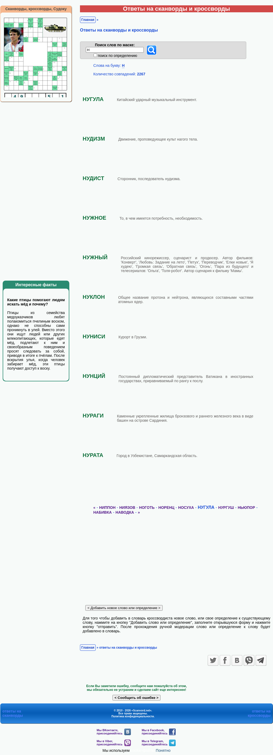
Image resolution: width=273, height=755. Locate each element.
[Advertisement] (40, 189)
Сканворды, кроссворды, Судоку (36, 9)
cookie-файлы (143, 750)
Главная (87, 20)
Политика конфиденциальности (132, 716)
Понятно (163, 750)
